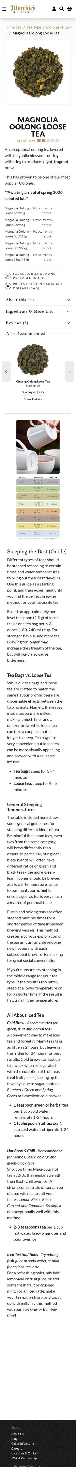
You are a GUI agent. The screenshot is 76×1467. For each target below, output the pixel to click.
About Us (17, 1434)
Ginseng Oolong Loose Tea (33, 381)
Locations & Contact (25, 1453)
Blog (14, 1438)
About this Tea (20, 299)
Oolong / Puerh (59, 27)
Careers (16, 1448)
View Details (33, 399)
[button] (6, 371)
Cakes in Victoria (22, 1443)
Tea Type (34, 27)
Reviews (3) (17, 322)
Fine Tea (14, 27)
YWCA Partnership (24, 1458)
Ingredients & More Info (30, 311)
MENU (5, 9)
